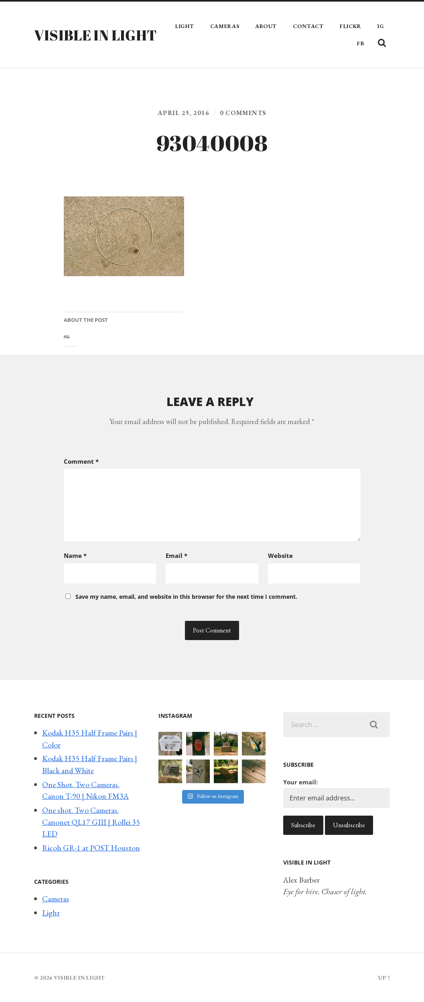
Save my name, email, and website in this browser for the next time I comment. (186, 596)
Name (75, 556)
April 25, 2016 (183, 113)
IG (380, 26)
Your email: (300, 782)
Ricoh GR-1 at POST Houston (91, 847)
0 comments (243, 113)
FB (360, 43)
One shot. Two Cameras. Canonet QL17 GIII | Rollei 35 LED (91, 822)
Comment (81, 461)
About (266, 26)
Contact (308, 26)
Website (280, 556)
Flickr (350, 26)
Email (176, 556)
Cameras (224, 26)
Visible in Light (95, 34)
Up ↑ (384, 977)
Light (184, 26)
